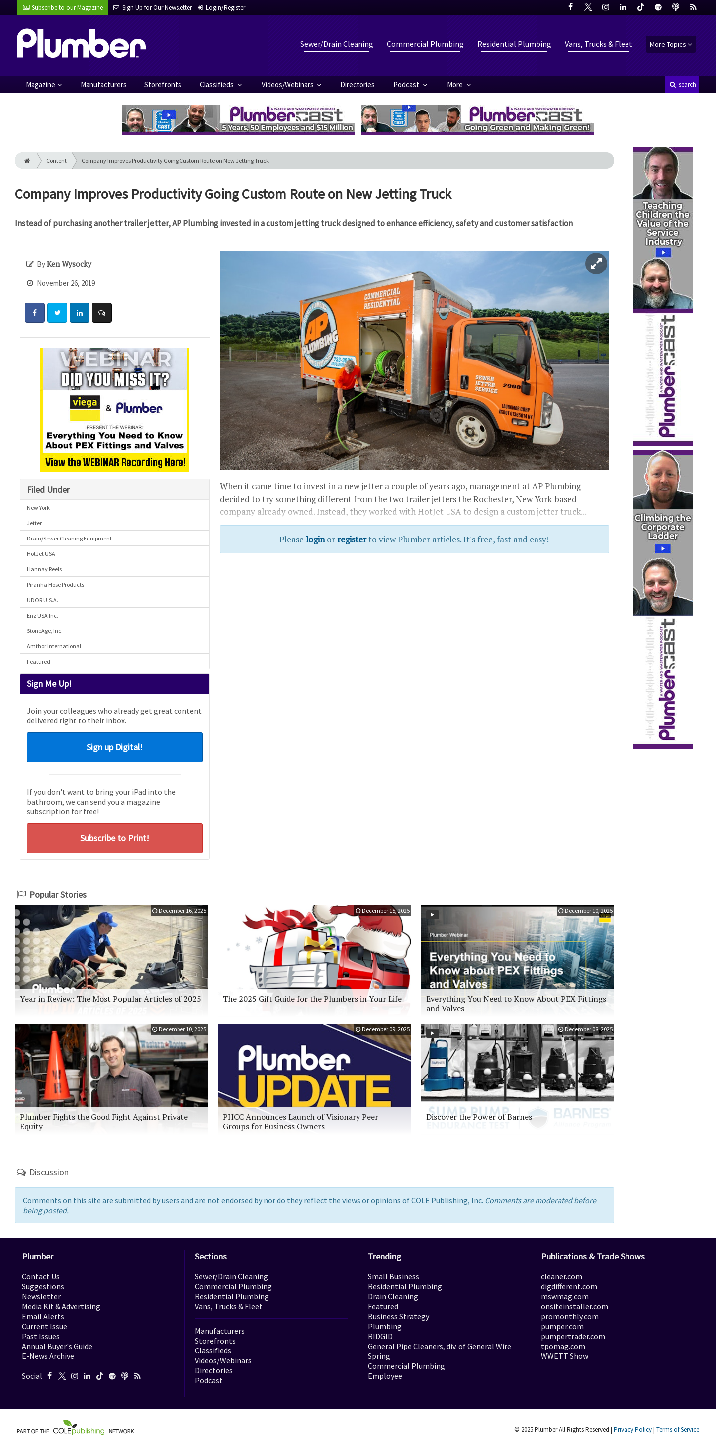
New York (38, 507)
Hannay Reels (44, 569)
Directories (357, 84)
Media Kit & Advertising (61, 1306)
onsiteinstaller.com (574, 1306)
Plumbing (385, 1326)
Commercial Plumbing (425, 44)
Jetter (34, 523)
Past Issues (41, 1336)
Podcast (407, 84)
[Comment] (102, 313)
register (351, 539)
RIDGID (380, 1336)
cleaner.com (561, 1276)
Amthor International (54, 646)
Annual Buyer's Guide (57, 1346)
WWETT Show (564, 1356)
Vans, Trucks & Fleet (598, 44)
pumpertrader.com (573, 1336)
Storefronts (162, 84)
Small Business (393, 1276)
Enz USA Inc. (42, 615)
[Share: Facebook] (35, 313)
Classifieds (217, 84)
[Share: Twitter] (57, 313)
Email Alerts (43, 1316)
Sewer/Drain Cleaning (336, 44)
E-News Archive (48, 1356)
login (315, 539)
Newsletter (41, 1296)
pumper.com (562, 1326)
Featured (38, 661)
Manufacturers (104, 84)
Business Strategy (398, 1316)
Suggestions (43, 1286)
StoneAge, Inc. (45, 630)
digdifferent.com (569, 1286)
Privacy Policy (633, 1429)
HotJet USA (41, 553)
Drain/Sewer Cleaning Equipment (69, 538)
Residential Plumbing (514, 44)
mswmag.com (565, 1296)
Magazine (40, 84)
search (682, 84)
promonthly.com (570, 1316)
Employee (385, 1376)
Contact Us (41, 1276)
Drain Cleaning (393, 1296)
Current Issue (44, 1326)
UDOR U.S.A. (42, 600)
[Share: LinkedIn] (80, 313)
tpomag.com (563, 1346)
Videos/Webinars (288, 84)
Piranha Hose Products (55, 584)
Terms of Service (677, 1429)
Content (56, 160)
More (455, 84)
